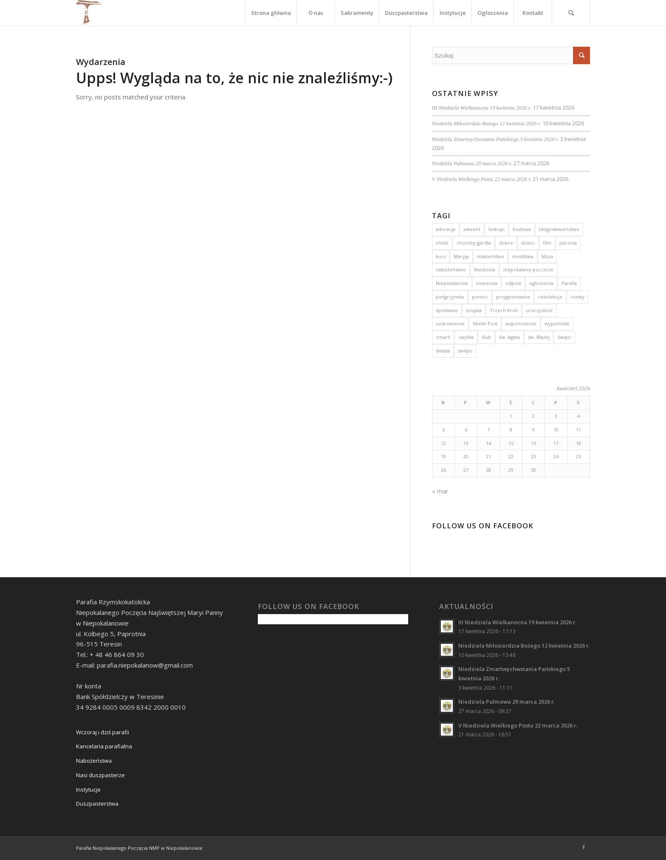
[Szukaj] (571, 12)
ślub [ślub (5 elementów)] (486, 337)
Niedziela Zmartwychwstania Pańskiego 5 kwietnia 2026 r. (495, 139)
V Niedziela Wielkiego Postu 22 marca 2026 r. (481, 179)
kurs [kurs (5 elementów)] (441, 256)
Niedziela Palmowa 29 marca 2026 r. (472, 163)
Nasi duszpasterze (100, 775)
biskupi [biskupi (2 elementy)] (496, 229)
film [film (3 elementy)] (547, 243)
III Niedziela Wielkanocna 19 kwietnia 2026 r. (481, 108)
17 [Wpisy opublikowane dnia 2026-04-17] (556, 443)
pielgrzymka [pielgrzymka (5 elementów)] (450, 296)
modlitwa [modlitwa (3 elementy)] (522, 256)
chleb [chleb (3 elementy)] (442, 243)
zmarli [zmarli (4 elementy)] (443, 337)
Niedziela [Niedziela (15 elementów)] (484, 269)
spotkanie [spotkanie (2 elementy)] (447, 310)
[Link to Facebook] (583, 847)
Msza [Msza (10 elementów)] (547, 256)
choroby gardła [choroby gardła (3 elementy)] (474, 243)
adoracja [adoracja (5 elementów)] (445, 229)
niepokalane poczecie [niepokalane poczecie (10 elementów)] (528, 269)
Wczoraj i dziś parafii (102, 732)
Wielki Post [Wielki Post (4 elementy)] (485, 323)
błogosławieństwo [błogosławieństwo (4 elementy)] (559, 229)
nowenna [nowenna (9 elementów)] (486, 283)
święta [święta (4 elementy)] (443, 350)
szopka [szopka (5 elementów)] (474, 310)
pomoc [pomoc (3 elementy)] (480, 296)
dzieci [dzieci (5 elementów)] (528, 243)
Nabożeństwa (94, 760)
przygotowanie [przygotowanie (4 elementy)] (513, 296)
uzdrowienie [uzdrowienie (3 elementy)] (450, 323)
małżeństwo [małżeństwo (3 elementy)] (490, 256)
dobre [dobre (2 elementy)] (506, 243)
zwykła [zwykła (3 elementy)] (466, 337)
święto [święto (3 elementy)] (465, 350)
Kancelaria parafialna (104, 746)
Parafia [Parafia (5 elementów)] (569, 283)
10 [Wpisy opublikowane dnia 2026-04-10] (556, 429)
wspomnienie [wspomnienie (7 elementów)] (520, 323)
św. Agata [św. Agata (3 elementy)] (509, 337)
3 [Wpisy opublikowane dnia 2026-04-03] (556, 416)
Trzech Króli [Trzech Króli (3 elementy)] (504, 310)
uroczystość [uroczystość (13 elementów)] (539, 310)
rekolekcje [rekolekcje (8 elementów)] (550, 296)
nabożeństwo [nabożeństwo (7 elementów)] (451, 269)
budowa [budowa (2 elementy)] (522, 229)
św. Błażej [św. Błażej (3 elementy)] (539, 337)
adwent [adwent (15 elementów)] (471, 229)
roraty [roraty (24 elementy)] (577, 296)
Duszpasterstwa (97, 803)
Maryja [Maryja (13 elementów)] (461, 256)
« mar (440, 491)
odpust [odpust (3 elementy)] (513, 283)
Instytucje (88, 789)
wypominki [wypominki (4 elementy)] (557, 323)
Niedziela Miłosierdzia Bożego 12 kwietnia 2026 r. (486, 124)
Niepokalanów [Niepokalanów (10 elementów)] (452, 283)
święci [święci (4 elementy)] (564, 337)
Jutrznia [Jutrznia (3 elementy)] (568, 243)
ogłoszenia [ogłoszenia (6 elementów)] (541, 283)
